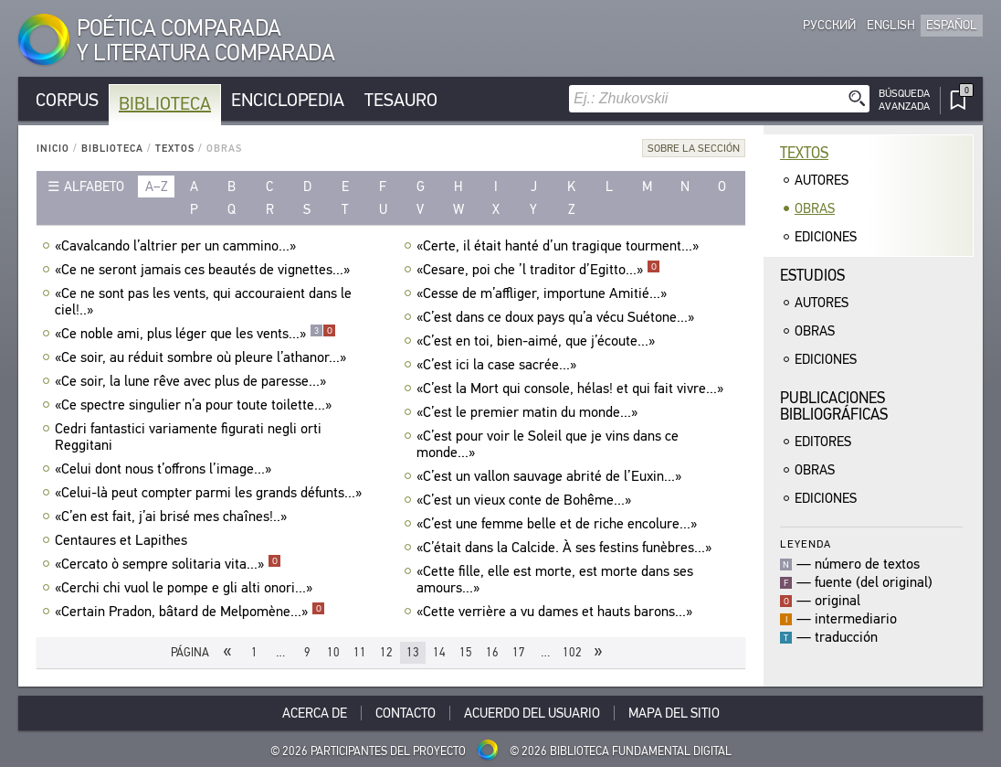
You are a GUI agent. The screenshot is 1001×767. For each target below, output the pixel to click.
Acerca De (314, 713)
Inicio (53, 148)
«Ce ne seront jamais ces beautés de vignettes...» (204, 269)
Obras (815, 208)
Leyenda (805, 543)
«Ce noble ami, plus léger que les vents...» (195, 333)
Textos (175, 148)
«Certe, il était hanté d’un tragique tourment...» (559, 246)
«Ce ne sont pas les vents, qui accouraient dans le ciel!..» (203, 301)
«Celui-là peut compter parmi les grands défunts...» (210, 493)
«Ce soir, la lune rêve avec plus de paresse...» (193, 381)
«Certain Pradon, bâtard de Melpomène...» (190, 611)
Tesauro (400, 100)
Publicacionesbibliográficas (834, 406)
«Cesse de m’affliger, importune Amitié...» (543, 293)
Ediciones (826, 237)
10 (333, 652)
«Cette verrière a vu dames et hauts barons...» (556, 611)
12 (386, 652)
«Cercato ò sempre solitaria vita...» (168, 564)
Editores (823, 441)
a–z (156, 186)
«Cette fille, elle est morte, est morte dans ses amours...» (554, 579)
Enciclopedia (287, 100)
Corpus (67, 100)
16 (492, 652)
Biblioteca (165, 103)
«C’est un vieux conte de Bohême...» (526, 500)
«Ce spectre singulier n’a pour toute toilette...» (195, 405)
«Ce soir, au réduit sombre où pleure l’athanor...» (203, 357)
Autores (821, 180)
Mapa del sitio (674, 713)
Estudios (812, 275)
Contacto (405, 713)
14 (439, 652)
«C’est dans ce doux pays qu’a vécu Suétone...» (557, 317)
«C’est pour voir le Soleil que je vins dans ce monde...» (547, 444)
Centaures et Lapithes (123, 540)
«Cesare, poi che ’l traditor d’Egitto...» (538, 269)
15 (465, 652)
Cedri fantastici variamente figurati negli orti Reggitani (188, 437)
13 (412, 652)
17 (518, 652)
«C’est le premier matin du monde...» (529, 412)
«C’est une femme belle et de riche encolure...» (558, 524)
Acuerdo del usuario (532, 713)
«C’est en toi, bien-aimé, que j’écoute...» (537, 341)
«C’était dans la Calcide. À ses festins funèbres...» (566, 547)
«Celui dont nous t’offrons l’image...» (165, 469)
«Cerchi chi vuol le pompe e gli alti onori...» (186, 588)
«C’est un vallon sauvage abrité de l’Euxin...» (551, 476)
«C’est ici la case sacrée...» (498, 365)
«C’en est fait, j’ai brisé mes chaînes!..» (173, 516)
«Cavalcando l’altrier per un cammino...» (177, 246)
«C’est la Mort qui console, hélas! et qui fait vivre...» (572, 388)
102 (572, 652)
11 (359, 652)
